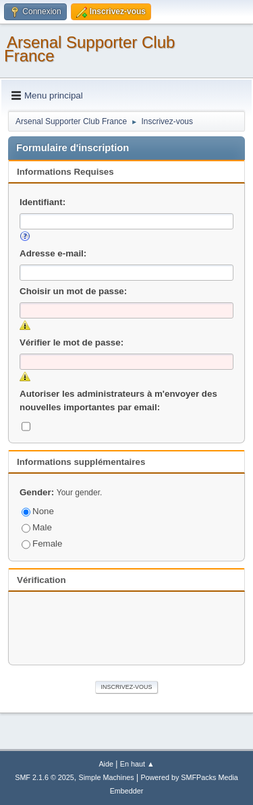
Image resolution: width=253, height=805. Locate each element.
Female (42, 543)
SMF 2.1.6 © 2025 (44, 777)
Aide (106, 764)
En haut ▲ (137, 764)
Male (37, 527)
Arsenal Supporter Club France (89, 49)
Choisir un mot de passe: (73, 291)
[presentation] (126, 626)
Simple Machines (106, 777)
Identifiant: (42, 202)
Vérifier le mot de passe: (71, 342)
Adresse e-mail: (53, 253)
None (38, 511)
